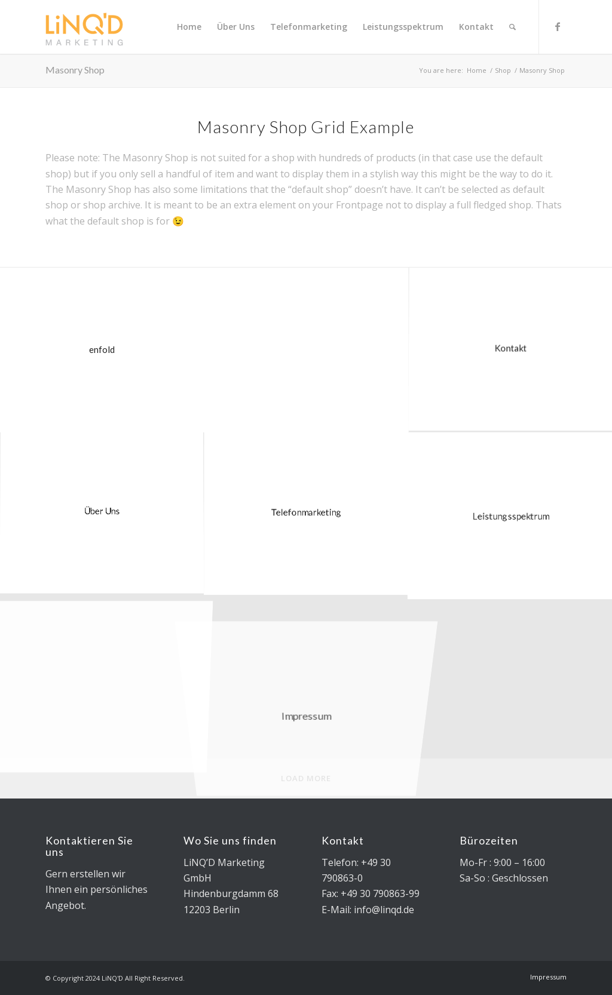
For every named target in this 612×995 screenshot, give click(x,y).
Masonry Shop (75, 69)
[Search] (512, 27)
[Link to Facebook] (558, 26)
